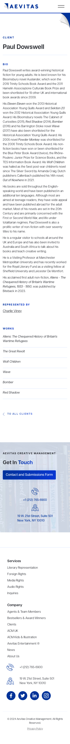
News (11, 650)
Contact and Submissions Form (29, 475)
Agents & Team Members (24, 612)
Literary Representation (22, 568)
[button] (61, 6)
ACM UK (12, 631)
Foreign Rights (16, 574)
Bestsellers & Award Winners (26, 618)
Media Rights (15, 581)
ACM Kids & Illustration (22, 637)
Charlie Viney (12, 311)
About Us (13, 656)
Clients (11, 625)
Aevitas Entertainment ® (23, 644)
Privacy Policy (35, 729)
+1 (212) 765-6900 (35, 500)
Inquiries (12, 593)
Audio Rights (15, 587)
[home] (21, 6)
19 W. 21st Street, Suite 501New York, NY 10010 (37, 681)
